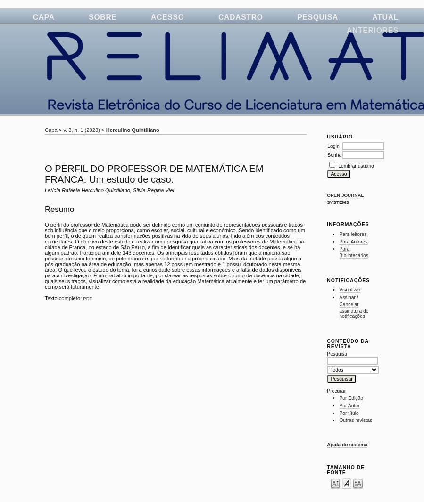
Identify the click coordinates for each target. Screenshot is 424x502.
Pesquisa (317, 17)
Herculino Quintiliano (132, 130)
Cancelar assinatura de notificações (353, 310)
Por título (349, 413)
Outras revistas (355, 420)
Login (333, 146)
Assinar (347, 297)
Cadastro (240, 17)
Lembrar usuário (356, 166)
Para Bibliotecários (353, 252)
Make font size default (346, 483)
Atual (385, 17)
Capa (44, 17)
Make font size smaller (335, 483)
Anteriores (373, 30)
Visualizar (349, 289)
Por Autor (349, 405)
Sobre (102, 17)
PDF (87, 298)
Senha (334, 155)
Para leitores (352, 234)
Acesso (167, 17)
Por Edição (351, 398)
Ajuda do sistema (347, 444)
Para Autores (353, 241)
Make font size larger (358, 483)
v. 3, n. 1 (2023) (81, 130)
